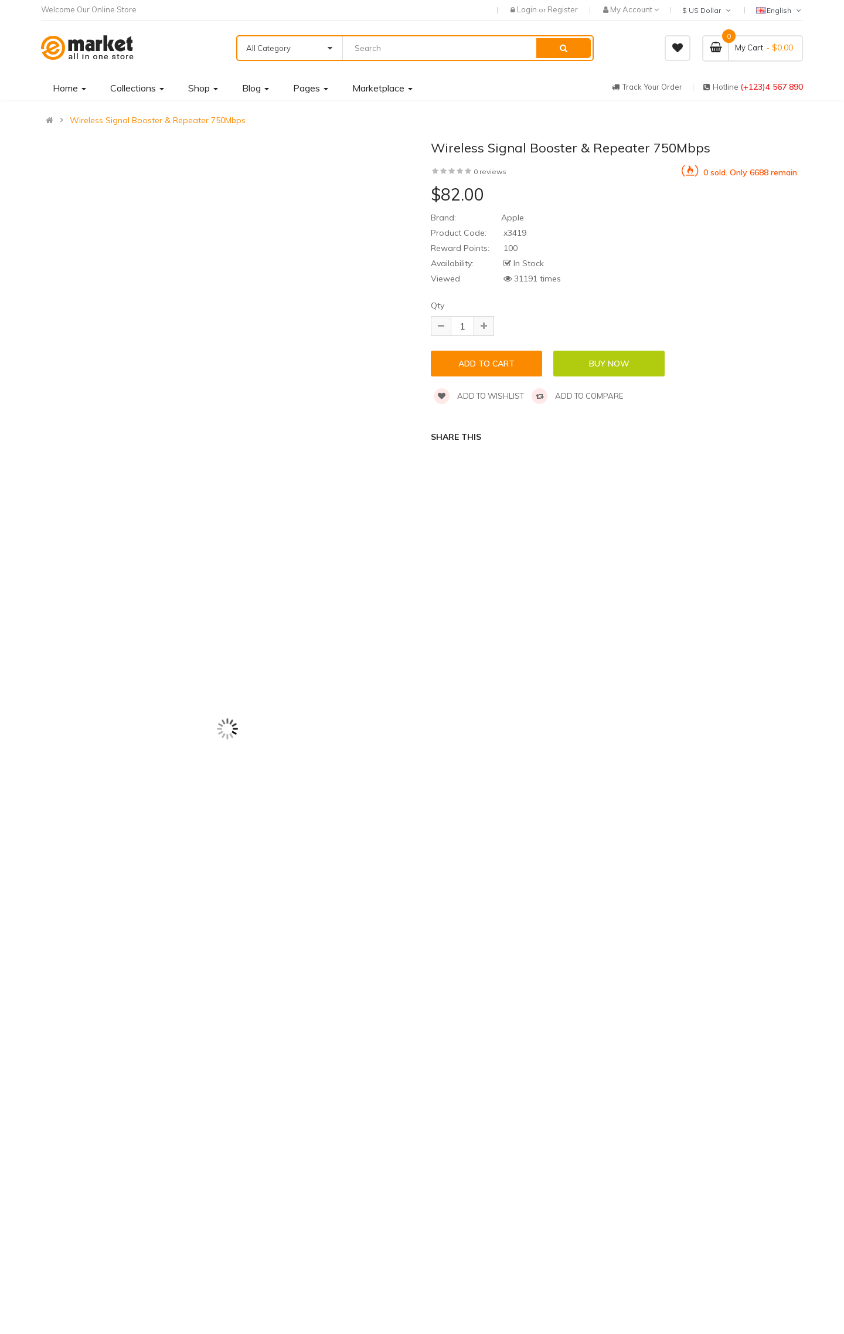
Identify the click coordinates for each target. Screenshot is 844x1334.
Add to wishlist (479, 395)
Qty (437, 305)
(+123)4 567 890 (771, 87)
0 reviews (490, 171)
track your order (647, 86)
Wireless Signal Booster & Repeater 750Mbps (158, 120)
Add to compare (577, 395)
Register (562, 9)
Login (528, 9)
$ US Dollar (707, 10)
